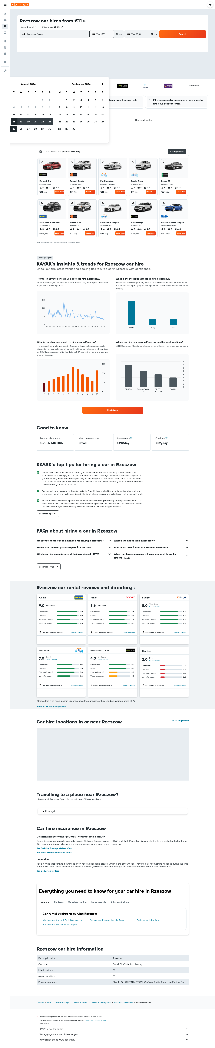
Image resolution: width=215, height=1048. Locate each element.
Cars (49, 1003)
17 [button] (60, 83)
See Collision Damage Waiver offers (54, 848)
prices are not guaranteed (96, 1020)
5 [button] (74, 69)
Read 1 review (154, 607)
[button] (5, 4)
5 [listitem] (102, 187)
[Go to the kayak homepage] (20, 4)
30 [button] (102, 90)
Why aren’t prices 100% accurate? (114, 1039)
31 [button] (60, 97)
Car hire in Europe (62, 1003)
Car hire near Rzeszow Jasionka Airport (107, 920)
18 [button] (67, 83)
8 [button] (95, 69)
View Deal (59, 192)
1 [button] (95, 62)
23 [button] (102, 83)
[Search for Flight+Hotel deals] (5, 33)
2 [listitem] (41, 187)
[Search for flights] (5, 14)
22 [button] (95, 83)
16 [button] (103, 76)
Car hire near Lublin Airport (149, 920)
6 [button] (81, 69)
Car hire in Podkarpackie (101, 1003)
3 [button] (59, 69)
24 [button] (59, 90)
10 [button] (59, 76)
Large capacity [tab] (98, 902)
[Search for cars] (5, 26)
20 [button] (81, 83)
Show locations (77, 632)
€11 (78, 21)
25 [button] (66, 90)
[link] (112, 410)
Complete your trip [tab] (77, 902)
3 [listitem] (109, 187)
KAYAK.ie (40, 1003)
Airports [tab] (45, 902)
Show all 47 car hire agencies (51, 706)
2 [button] (102, 62)
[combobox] (28, 26)
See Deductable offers (48, 870)
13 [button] (81, 76)
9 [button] (102, 69)
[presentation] (84, 21)
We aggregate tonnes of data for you (114, 1034)
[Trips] (5, 62)
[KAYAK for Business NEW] (5, 54)
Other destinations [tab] (120, 902)
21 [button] (88, 83)
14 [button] (88, 76)
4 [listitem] (72, 187)
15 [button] (95, 76)
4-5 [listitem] (56, 187)
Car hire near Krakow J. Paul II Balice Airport (63, 920)
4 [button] (66, 69)
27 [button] (81, 90)
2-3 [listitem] (147, 187)
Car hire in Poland (80, 1003)
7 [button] (88, 69)
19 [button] (74, 83)
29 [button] (95, 90)
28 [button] (88, 90)
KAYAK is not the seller (114, 1029)
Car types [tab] (58, 902)
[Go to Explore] (5, 41)
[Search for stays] (5, 20)
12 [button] (74, 76)
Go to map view (180, 720)
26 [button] (74, 90)
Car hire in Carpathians (123, 1003)
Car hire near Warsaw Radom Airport (60, 924)
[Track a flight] (5, 47)
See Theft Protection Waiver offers (54, 852)
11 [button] (67, 76)
